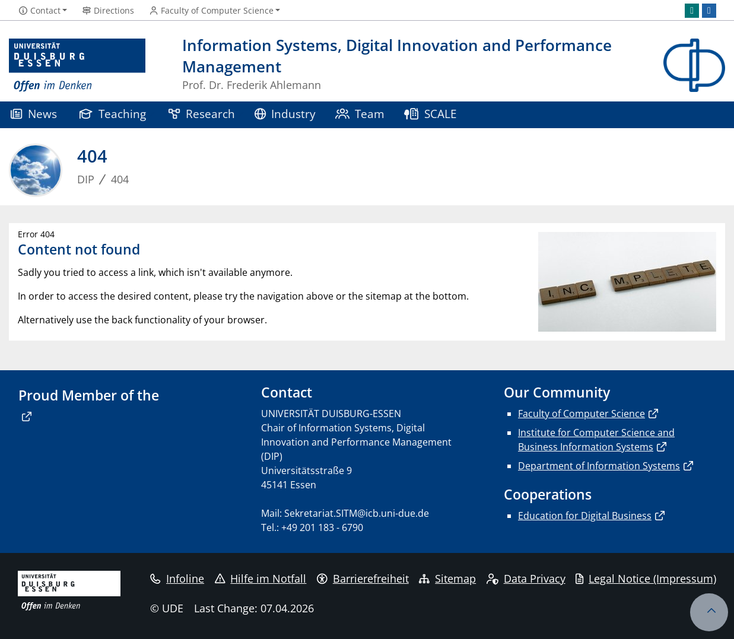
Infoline (177, 578)
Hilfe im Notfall (261, 578)
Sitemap (447, 578)
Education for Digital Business (585, 515)
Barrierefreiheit (363, 578)
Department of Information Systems (599, 465)
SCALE (430, 114)
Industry (285, 114)
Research (202, 114)
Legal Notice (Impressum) (646, 578)
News (34, 114)
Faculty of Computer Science (581, 413)
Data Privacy (526, 578)
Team (360, 114)
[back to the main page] (694, 66)
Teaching (113, 114)
